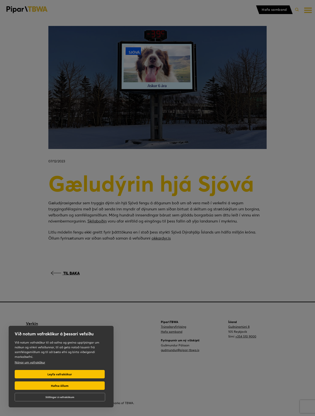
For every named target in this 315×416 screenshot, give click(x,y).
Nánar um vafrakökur (30, 362)
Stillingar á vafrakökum (60, 397)
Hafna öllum (60, 386)
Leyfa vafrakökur (59, 374)
